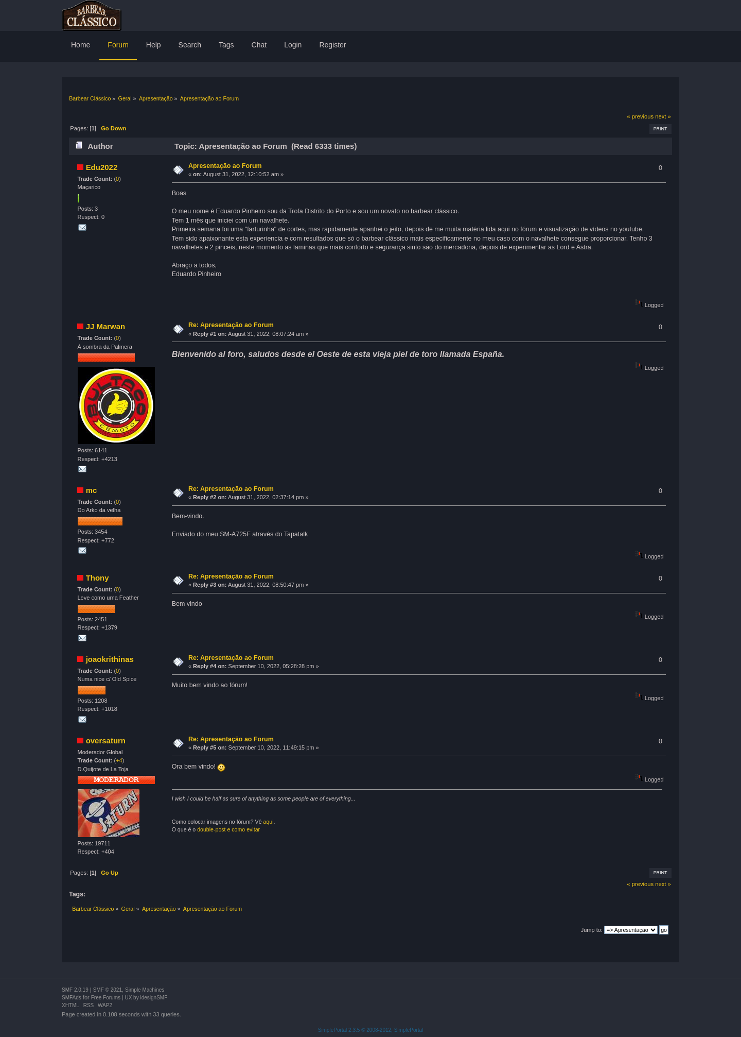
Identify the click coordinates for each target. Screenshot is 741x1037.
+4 (119, 760)
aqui (268, 822)
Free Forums (105, 997)
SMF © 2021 (107, 990)
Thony (97, 577)
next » (663, 116)
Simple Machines (144, 990)
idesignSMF (153, 997)
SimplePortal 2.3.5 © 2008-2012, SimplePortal (371, 1030)
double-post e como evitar (228, 829)
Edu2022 (102, 167)
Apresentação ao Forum (225, 165)
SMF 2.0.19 (75, 990)
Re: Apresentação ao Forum (231, 325)
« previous (640, 116)
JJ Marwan (106, 326)
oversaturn (106, 740)
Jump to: (592, 930)
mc (91, 490)
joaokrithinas (110, 659)
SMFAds (71, 997)
